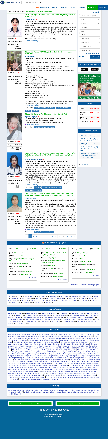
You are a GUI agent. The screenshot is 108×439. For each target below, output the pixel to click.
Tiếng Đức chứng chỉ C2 (87, 356)
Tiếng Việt (41, 336)
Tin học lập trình (21, 361)
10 (59, 236)
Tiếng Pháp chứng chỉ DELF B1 (84, 352)
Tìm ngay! (95, 57)
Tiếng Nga (47, 375)
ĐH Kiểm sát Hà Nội (31, 321)
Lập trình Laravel (35, 365)
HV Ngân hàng (68, 321)
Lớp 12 (61, 390)
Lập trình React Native (76, 365)
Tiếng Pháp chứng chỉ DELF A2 (63, 352)
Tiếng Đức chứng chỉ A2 (24, 356)
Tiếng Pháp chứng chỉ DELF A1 (43, 352)
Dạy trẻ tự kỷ (14, 379)
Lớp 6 (32, 390)
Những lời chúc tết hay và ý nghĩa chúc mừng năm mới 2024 (89, 149)
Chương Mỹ (52, 296)
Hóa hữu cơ (21, 371)
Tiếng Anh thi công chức (35, 340)
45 (71, 236)
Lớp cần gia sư (42, 7)
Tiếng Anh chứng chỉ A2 (80, 340)
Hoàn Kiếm (49, 298)
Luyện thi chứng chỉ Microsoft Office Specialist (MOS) (35, 379)
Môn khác (55, 379)
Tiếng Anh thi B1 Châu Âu (19, 340)
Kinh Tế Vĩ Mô (90, 367)
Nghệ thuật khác (74, 367)
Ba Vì (19, 296)
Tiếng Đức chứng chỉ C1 (71, 356)
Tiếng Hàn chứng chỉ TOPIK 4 (60, 359)
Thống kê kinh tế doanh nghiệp (62, 369)
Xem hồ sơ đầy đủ (33, 41)
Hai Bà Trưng (26, 298)
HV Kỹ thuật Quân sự (86, 319)
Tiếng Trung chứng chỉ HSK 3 (80, 344)
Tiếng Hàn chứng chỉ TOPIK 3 (40, 359)
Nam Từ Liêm (12, 300)
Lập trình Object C (57, 363)
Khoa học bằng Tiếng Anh (60, 367)
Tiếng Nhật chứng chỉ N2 (35, 350)
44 (67, 236)
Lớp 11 (56, 390)
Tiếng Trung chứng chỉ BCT (67, 348)
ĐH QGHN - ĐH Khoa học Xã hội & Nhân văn (80, 317)
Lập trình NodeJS (23, 363)
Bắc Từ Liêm (29, 296)
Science (43, 373)
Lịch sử (15, 338)
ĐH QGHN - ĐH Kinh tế (33, 319)
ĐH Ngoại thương (31, 313)
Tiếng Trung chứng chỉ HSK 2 (61, 344)
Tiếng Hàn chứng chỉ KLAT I (58, 358)
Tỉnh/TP (55, 7)
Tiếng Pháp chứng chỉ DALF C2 (55, 354)
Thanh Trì (14, 302)
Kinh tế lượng (77, 369)
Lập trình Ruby (75, 361)
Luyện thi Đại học (70, 390)
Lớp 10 (51, 390)
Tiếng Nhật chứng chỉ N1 (19, 350)
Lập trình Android (79, 363)
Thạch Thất (83, 300)
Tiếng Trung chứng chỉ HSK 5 (28, 346)
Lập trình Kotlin (68, 363)
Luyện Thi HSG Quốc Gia (53, 338)
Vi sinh (39, 371)
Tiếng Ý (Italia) (50, 377)
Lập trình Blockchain (92, 363)
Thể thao (82, 367)
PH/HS (74, 7)
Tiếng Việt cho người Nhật (68, 336)
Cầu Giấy (41, 296)
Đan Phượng (64, 296)
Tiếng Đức (86, 354)
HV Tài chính (56, 321)
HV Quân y (44, 321)
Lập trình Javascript (35, 363)
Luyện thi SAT (61, 334)
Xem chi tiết (31, 277)
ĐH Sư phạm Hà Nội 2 (15, 319)
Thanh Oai (94, 300)
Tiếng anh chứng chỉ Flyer (89, 371)
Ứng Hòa (48, 302)
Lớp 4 (23, 390)
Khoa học (48, 367)
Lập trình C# (94, 361)
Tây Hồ (73, 300)
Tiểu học (90, 390)
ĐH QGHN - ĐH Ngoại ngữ (32, 317)
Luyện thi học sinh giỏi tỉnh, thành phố (80, 392)
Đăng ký (102, 7)
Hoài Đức (38, 298)
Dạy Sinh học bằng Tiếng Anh (71, 338)
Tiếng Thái (59, 377)
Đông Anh (75, 296)
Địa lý (28, 375)
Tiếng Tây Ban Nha (37, 375)
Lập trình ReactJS (62, 365)
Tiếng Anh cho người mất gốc (69, 342)
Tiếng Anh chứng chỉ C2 (51, 342)
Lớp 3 (19, 390)
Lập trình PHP (65, 361)
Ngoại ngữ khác (56, 375)
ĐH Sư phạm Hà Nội (14, 313)
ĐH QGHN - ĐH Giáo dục (77, 315)
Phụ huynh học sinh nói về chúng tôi (30, 404)
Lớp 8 (41, 390)
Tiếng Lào (66, 377)
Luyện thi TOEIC (18, 344)
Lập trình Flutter (18, 367)
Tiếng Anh (84, 338)
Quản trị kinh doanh (20, 369)
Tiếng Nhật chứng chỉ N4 (68, 350)
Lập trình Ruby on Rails (49, 365)
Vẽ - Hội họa (41, 338)
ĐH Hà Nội (19, 315)
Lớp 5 (28, 390)
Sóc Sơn (53, 300)
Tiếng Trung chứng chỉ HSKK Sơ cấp (68, 346)
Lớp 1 (10, 390)
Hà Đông (15, 298)
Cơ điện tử (85, 369)
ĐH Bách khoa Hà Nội (49, 313)
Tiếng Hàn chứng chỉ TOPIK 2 (40, 358)
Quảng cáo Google (14, 377)
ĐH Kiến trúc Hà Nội (70, 319)
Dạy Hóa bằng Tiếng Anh (29, 336)
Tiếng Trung (28, 344)
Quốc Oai (44, 300)
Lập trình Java (85, 361)
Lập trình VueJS (88, 365)
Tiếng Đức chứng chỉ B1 (40, 356)
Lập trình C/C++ (44, 361)
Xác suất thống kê (46, 369)
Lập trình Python (55, 361)
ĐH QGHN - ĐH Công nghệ (53, 317)
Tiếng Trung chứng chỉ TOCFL (48, 348)
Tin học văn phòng (32, 361)
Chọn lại (82, 56)
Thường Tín (38, 302)
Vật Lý (83, 334)
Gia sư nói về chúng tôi (78, 404)
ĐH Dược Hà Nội (77, 313)
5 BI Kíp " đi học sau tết (88, 144)
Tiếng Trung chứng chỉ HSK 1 (42, 344)
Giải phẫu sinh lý (31, 371)
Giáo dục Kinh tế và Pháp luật (70, 371)
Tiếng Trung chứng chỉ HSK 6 (47, 346)
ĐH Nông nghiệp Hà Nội (52, 319)
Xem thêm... (84, 164)
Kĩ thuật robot (93, 369)
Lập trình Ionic (28, 367)
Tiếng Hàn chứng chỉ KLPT (22, 359)
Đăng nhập (92, 7)
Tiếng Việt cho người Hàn (85, 336)
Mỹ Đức (91, 298)
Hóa (87, 334)
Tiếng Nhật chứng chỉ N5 (84, 350)
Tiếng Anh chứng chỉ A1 (65, 340)
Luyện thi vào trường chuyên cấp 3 (56, 392)
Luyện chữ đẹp (49, 336)
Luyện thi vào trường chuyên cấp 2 (34, 392)
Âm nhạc (27, 338)
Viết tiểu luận (91, 377)
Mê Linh (82, 298)
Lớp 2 (14, 390)
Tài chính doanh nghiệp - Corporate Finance (77, 373)
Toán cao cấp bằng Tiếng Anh (47, 334)
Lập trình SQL (12, 363)
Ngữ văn (17, 336)
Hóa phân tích (12, 371)
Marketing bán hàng (27, 377)
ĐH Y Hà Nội (31, 315)
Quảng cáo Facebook (89, 375)
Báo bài (57, 336)
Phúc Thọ (34, 300)
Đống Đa (85, 296)
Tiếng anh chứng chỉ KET (16, 373)
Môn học (64, 7)
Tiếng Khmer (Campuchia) (78, 377)
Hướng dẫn (95, 12)
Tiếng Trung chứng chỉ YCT (85, 348)
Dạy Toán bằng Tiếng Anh (29, 334)
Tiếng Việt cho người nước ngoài (72, 375)
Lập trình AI (11, 365)
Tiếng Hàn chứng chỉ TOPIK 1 (21, 358)
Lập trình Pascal (39, 367)
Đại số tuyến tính (57, 373)
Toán (9, 334)
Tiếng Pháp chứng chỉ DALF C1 (34, 354)
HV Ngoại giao (43, 315)
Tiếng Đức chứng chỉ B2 (56, 356)
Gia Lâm (95, 296)
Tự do (78, 390)
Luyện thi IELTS (84, 342)
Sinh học (21, 338)
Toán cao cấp (16, 334)
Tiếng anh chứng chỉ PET (32, 373)
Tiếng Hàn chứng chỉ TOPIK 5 (79, 359)
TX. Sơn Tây (63, 300)
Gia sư (82, 7)
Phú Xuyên (24, 300)
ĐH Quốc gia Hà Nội (59, 315)
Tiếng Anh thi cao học (50, 340)
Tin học (49, 373)
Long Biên (72, 298)
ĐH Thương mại (21, 323)
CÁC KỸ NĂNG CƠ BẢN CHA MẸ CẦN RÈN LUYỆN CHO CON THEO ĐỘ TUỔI (89, 156)
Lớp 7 (37, 390)
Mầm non (84, 390)
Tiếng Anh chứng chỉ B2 (20, 342)
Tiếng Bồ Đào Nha (39, 377)
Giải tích (68, 334)
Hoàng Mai (60, 298)
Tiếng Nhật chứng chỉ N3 (52, 350)
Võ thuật (33, 338)
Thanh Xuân (25, 302)
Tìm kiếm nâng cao (93, 53)
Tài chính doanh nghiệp (49, 371)
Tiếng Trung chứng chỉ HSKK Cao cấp (27, 348)
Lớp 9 (46, 390)
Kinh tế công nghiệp (34, 369)
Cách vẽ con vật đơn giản (89, 136)
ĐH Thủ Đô (64, 313)
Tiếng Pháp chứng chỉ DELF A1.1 (22, 352)
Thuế (58, 371)
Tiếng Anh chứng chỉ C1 (35, 342)
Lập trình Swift (46, 363)
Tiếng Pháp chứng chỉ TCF (73, 354)
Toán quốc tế (76, 334)
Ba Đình (10, 296)
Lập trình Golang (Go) (22, 365)
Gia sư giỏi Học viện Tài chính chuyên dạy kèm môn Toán (46, 114)
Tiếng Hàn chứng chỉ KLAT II (77, 358)
